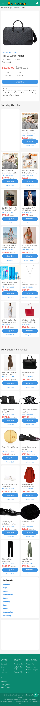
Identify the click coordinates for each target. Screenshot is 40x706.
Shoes (5, 591)
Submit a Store (31, 667)
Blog (2, 670)
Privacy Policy (5, 685)
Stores (3, 667)
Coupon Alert (30, 664)
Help (27, 673)
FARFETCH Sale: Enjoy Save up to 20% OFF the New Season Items (9, 375)
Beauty (6, 598)
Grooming (7, 616)
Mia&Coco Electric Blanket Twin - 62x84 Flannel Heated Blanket (9, 173)
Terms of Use (5, 688)
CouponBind (4, 701)
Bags (5, 588)
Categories (4, 664)
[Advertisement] (10, 129)
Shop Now (20, 82)
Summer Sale (18, 672)
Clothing (6, 584)
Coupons (4, 673)
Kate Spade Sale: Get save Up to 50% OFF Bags (29, 322)
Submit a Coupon (32, 670)
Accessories (8, 595)
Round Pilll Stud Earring (10, 447)
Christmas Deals (19, 664)
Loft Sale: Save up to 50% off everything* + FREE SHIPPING (9, 247)
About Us (4, 682)
